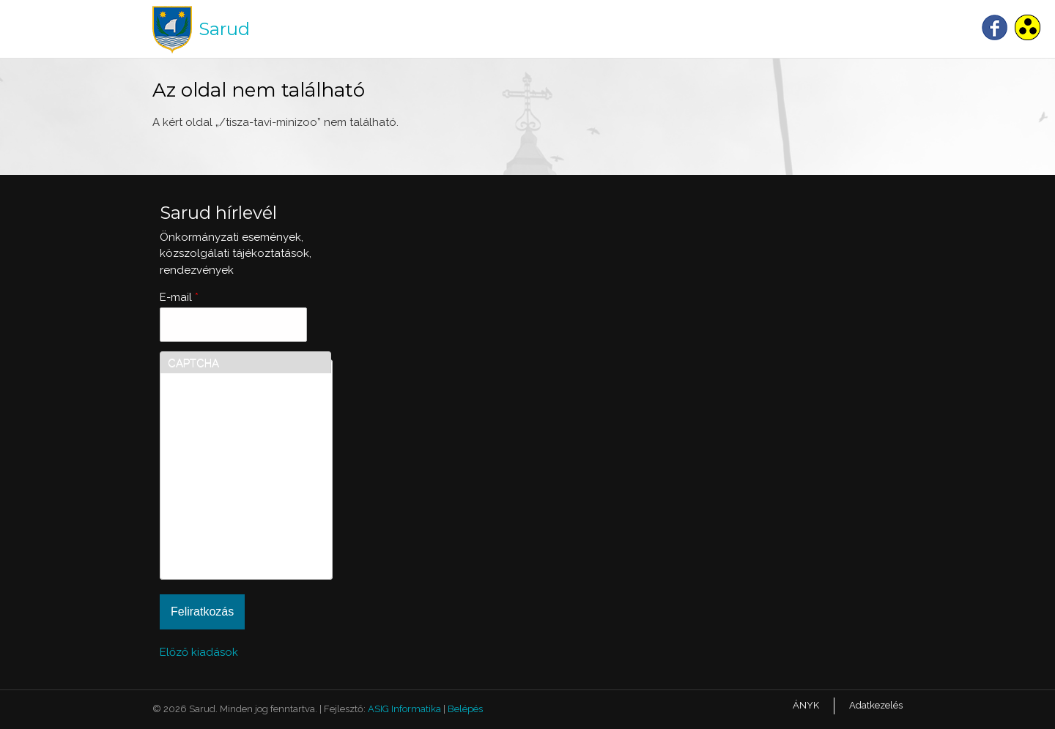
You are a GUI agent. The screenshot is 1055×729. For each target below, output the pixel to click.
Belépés (465, 708)
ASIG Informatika (404, 708)
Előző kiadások (199, 652)
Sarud (224, 29)
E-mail (179, 297)
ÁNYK (806, 705)
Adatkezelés (876, 705)
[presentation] (228, 519)
